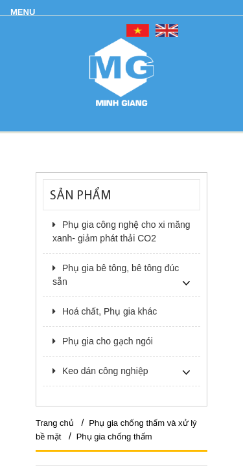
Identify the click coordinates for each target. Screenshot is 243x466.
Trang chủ (55, 423)
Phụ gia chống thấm (114, 436)
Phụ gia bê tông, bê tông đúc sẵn (115, 275)
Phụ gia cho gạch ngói (102, 341)
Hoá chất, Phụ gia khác (104, 311)
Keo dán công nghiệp (100, 371)
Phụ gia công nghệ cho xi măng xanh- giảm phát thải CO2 (121, 231)
